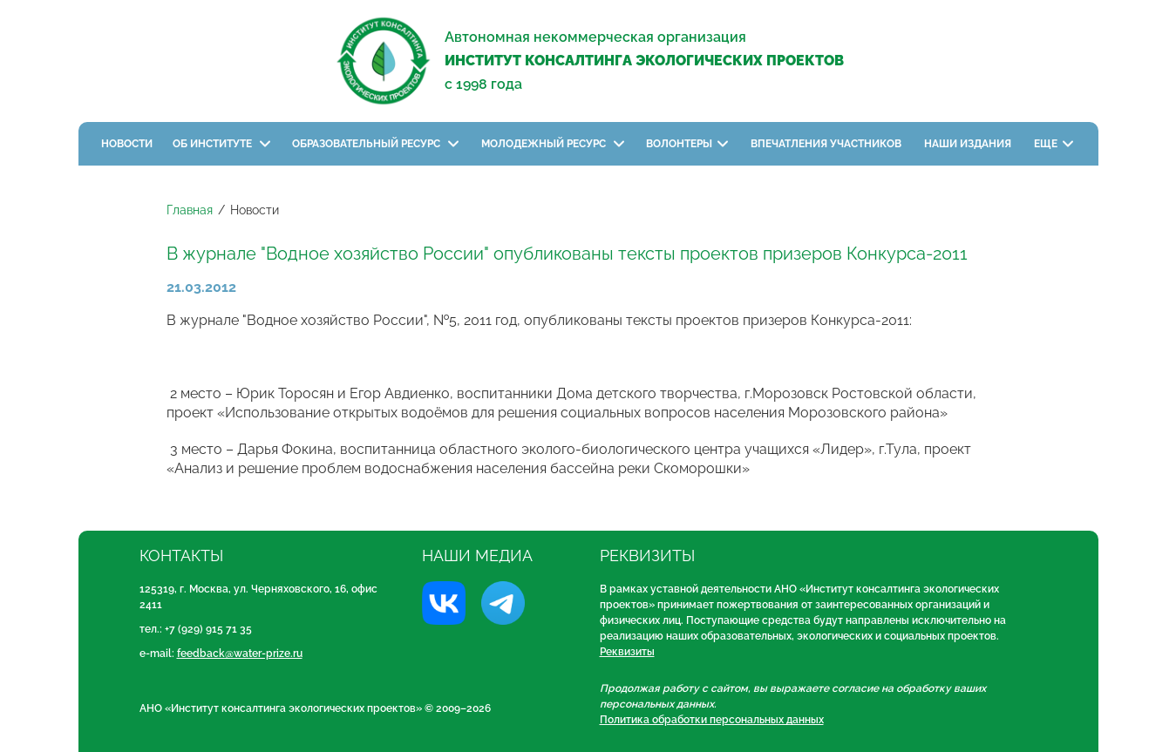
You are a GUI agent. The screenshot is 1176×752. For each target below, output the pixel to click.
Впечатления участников (827, 144)
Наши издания (969, 144)
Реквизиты (627, 652)
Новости (127, 144)
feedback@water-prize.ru (239, 653)
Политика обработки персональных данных (712, 720)
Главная (190, 210)
